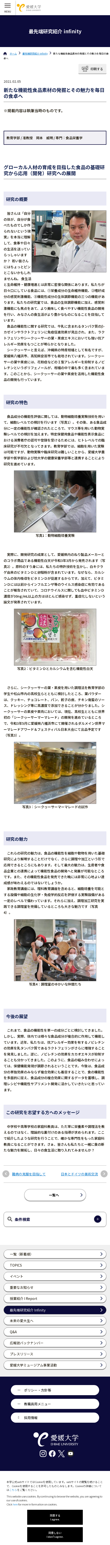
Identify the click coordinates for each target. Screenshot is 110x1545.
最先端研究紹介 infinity (35, 53)
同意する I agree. (55, 1517)
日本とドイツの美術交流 (79, 1174)
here (15, 1504)
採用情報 (31, 1417)
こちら (13, 1490)
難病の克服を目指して (29, 1174)
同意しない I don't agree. (55, 1534)
